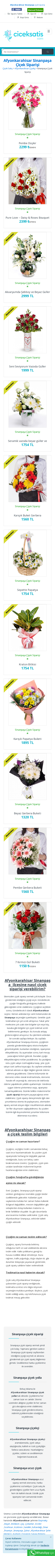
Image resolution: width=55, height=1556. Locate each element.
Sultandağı (37, 1527)
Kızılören (18, 1527)
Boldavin (15, 1523)
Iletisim (38, 17)
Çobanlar (30, 1523)
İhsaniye (8, 1530)
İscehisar (9, 1527)
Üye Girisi (46, 13)
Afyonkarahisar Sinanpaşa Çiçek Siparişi (27, 62)
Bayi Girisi (23, 17)
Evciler (38, 1523)
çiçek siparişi (27, 5)
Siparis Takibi (14, 13)
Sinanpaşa (18, 1530)
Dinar (45, 1527)
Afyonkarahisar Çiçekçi (25, 68)
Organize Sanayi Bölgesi (33, 1533)
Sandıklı (27, 1527)
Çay (23, 1523)
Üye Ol (31, 13)
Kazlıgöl (17, 1533)
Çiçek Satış (7, 68)
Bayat (7, 1523)
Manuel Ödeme (35, 10)
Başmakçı (42, 1520)
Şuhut (27, 1530)
